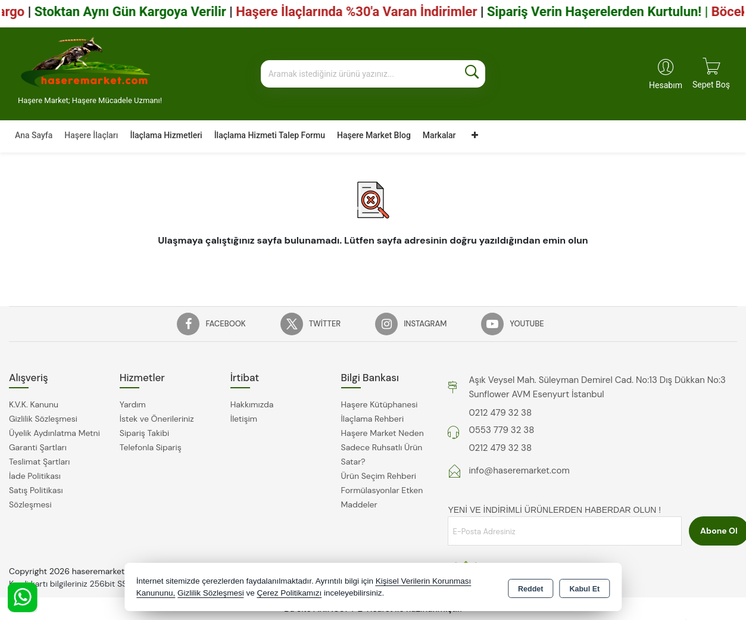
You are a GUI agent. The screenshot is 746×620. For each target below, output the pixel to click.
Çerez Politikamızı (289, 592)
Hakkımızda (252, 404)
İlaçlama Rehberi (372, 418)
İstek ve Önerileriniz (157, 418)
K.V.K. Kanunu (33, 404)
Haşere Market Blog (374, 135)
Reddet (530, 588)
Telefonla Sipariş (151, 447)
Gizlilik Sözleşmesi (43, 418)
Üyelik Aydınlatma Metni (54, 433)
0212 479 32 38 (500, 413)
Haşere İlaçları (91, 135)
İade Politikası (35, 476)
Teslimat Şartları (39, 461)
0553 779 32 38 (501, 430)
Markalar (439, 135)
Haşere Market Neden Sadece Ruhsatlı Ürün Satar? (382, 447)
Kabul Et (584, 588)
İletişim (243, 418)
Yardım (133, 404)
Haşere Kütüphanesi (379, 404)
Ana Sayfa (33, 135)
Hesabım (665, 85)
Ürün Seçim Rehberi (378, 476)
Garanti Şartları (38, 447)
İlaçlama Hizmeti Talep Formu (269, 135)
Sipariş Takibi (144, 433)
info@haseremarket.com (519, 470)
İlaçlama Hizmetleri (166, 135)
